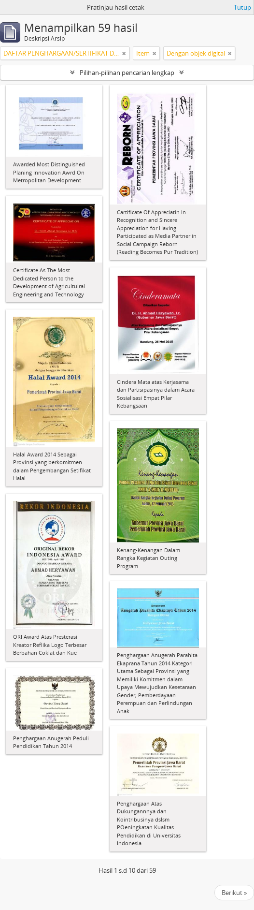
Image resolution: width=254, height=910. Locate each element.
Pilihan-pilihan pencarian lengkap (127, 72)
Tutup (242, 7)
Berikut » (234, 892)
